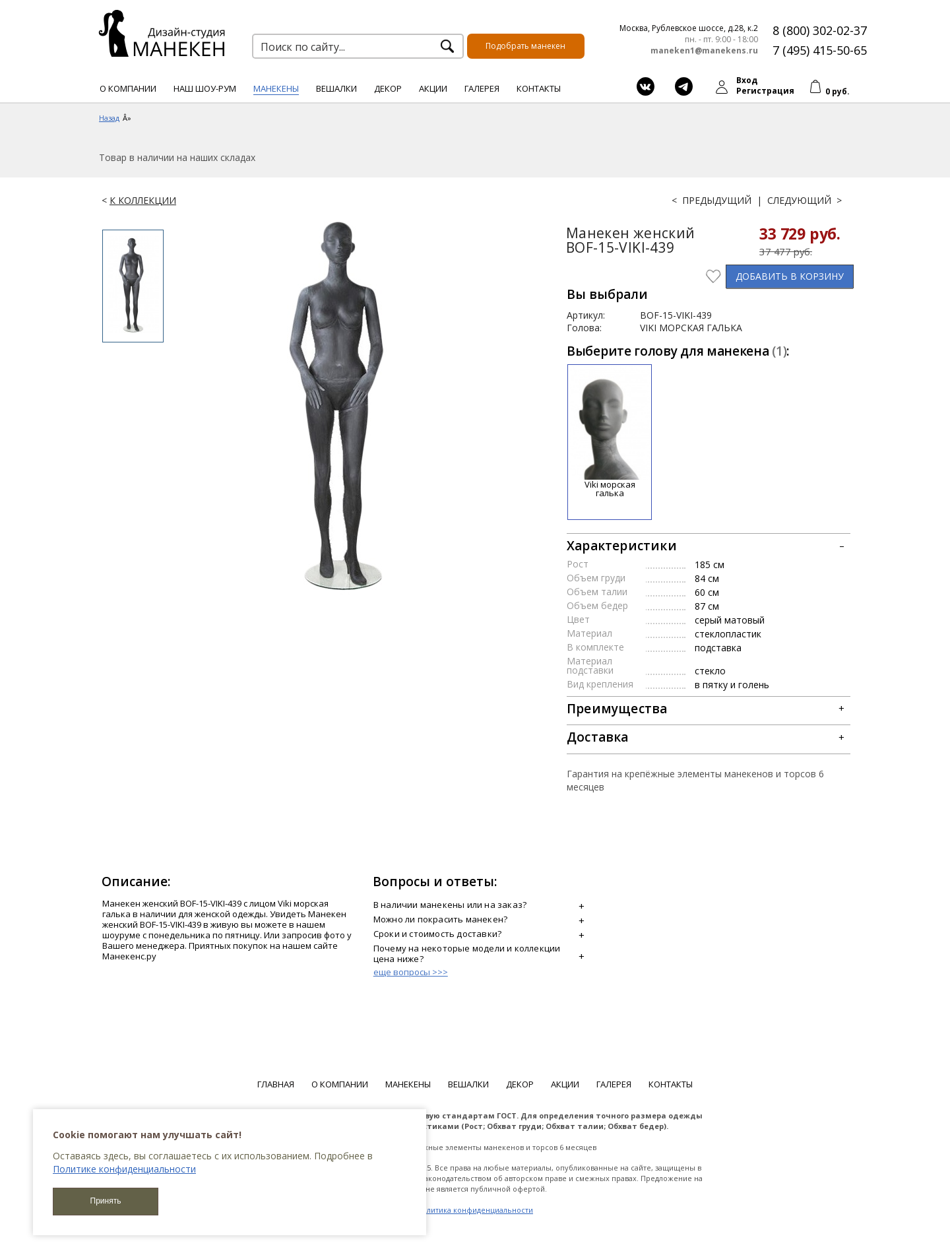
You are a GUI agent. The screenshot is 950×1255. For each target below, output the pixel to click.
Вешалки (336, 88)
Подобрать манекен (525, 45)
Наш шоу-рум (205, 88)
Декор (388, 88)
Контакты (539, 88)
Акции (433, 88)
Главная (275, 1084)
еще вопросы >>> (410, 972)
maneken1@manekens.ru (704, 51)
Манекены (276, 88)
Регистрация (765, 90)
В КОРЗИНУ (790, 276)
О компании (128, 88)
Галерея (481, 88)
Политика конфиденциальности (475, 1210)
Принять (105, 1201)
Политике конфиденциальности (124, 1169)
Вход (746, 80)
